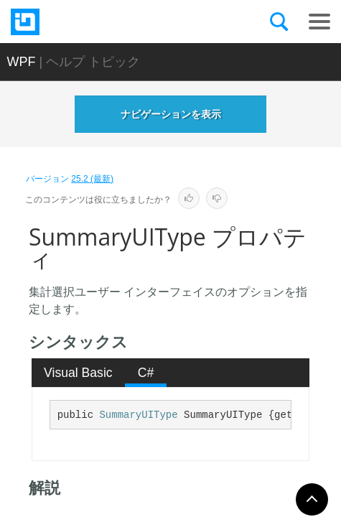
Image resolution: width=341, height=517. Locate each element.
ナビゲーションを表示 (171, 114)
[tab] (79, 372)
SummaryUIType (138, 415)
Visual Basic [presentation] (78, 372)
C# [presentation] (146, 372)
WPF (21, 62)
